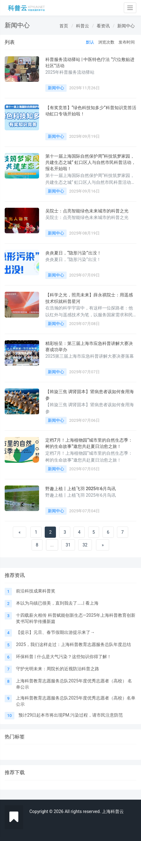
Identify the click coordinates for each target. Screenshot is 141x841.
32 (85, 544)
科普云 (82, 25)
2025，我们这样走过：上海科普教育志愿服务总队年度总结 (73, 644)
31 (68, 544)
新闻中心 (126, 25)
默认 (90, 42)
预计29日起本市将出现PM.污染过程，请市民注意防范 (70, 715)
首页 (63, 25)
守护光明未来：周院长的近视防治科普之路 (57, 668)
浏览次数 (106, 42)
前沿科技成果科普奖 (35, 590)
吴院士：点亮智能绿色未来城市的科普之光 (86, 210)
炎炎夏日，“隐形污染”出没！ (73, 252)
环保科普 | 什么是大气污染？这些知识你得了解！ (63, 656)
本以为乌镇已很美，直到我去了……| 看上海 (57, 603)
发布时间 (126, 42)
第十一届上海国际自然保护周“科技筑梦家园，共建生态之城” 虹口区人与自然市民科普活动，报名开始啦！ (90, 162)
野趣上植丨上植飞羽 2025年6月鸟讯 (80, 488)
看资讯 (103, 25)
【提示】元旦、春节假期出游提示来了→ (55, 632)
